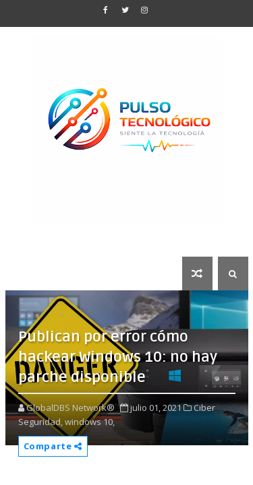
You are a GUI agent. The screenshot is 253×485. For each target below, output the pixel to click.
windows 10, (90, 422)
